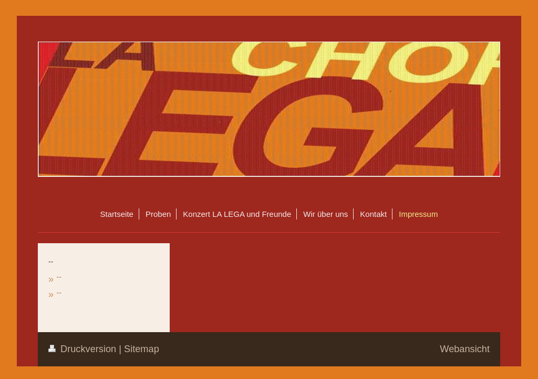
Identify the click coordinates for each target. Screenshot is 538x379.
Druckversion (83, 349)
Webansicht (465, 349)
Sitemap (141, 349)
